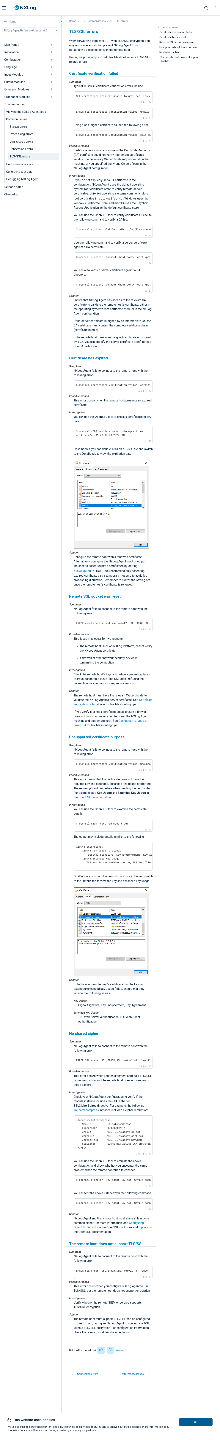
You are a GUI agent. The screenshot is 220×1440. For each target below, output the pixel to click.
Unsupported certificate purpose (178, 47)
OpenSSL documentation (94, 797)
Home (12, 21)
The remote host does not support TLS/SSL (179, 59)
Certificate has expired (172, 37)
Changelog (11, 194)
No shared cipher (169, 52)
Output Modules (14, 82)
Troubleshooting (14, 104)
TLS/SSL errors (20, 156)
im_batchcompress (86, 1110)
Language (10, 67)
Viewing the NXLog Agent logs (26, 112)
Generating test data (19, 171)
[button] (8, 8)
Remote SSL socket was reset (177, 42)
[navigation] (53, 45)
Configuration (12, 59)
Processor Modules (17, 97)
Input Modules (13, 74)
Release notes (13, 187)
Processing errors (21, 134)
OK (195, 1421)
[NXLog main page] (25, 7)
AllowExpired (82, 571)
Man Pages (11, 45)
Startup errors (19, 126)
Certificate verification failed (176, 32)
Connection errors (21, 149)
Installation (11, 52)
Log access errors (22, 141)
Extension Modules (16, 89)
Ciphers (144, 1227)
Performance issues (19, 164)
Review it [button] (121, 1350)
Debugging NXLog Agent (22, 179)
